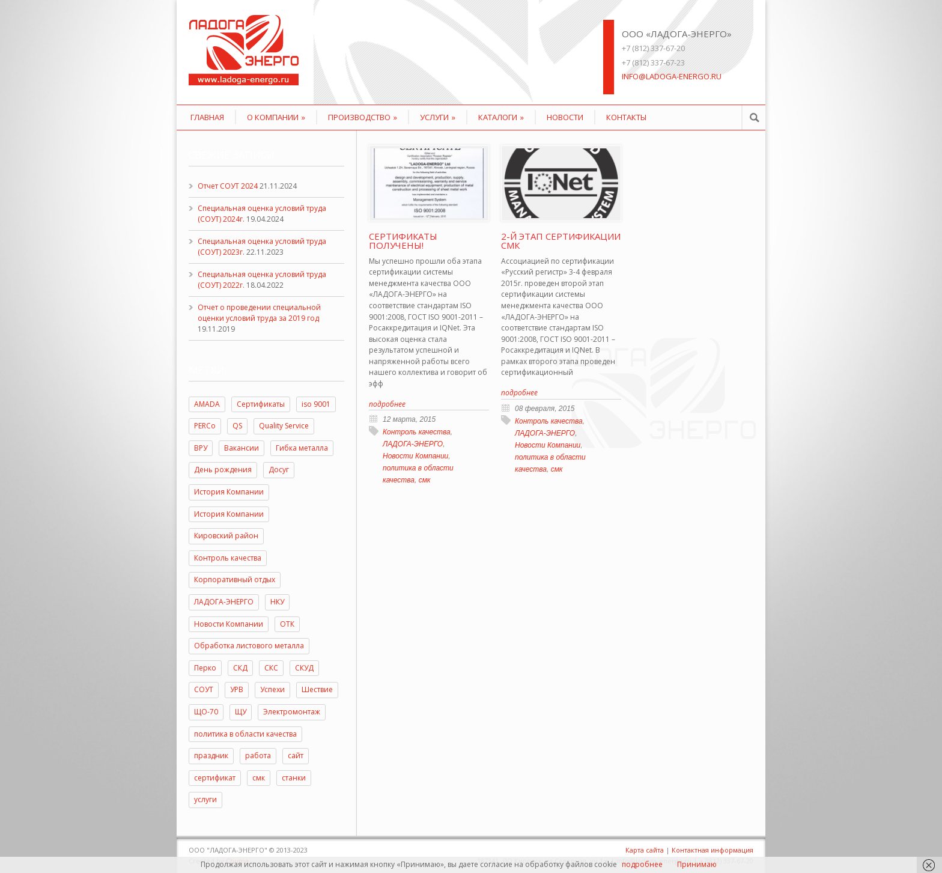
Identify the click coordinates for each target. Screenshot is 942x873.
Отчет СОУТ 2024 (228, 186)
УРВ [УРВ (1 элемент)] (236, 689)
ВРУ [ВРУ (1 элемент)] (200, 448)
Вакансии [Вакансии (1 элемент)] (241, 448)
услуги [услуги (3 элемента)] (205, 799)
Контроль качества (417, 432)
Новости (565, 117)
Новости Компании (415, 456)
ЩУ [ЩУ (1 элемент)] (240, 712)
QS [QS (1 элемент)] (237, 426)
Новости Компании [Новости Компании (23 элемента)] (228, 624)
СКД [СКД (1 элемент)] (240, 668)
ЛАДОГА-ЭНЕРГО (413, 444)
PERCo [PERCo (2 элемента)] (205, 426)
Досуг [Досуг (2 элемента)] (279, 469)
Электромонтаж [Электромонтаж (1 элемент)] (291, 712)
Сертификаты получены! (403, 240)
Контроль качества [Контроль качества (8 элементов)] (227, 558)
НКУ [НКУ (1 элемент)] (277, 602)
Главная (207, 117)
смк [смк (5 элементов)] (258, 778)
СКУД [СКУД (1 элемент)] (304, 668)
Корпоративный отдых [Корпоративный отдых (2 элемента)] (234, 579)
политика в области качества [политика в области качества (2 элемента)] (245, 734)
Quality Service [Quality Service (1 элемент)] (284, 426)
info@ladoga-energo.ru (672, 76)
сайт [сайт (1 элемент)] (295, 755)
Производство (362, 117)
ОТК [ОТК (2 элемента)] (287, 624)
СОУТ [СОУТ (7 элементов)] (203, 689)
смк (425, 480)
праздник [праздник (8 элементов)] (211, 755)
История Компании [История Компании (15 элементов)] (229, 492)
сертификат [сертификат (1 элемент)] (214, 778)
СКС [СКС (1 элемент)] (271, 668)
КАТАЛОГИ (501, 117)
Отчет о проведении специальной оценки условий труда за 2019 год (259, 312)
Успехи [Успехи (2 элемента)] (272, 689)
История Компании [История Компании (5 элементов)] (229, 514)
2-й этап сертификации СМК (561, 240)
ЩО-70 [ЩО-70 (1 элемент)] (206, 712)
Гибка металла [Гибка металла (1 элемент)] (302, 448)
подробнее (642, 864)
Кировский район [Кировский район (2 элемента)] (226, 536)
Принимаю (697, 864)
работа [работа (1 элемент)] (258, 755)
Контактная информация (712, 849)
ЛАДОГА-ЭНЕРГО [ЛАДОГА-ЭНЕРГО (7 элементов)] (224, 602)
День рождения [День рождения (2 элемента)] (223, 469)
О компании (276, 117)
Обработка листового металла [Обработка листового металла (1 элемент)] (249, 645)
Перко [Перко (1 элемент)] (205, 668)
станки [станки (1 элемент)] (294, 778)
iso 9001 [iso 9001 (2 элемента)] (316, 404)
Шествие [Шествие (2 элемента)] (317, 689)
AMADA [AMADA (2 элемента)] (207, 404)
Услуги (437, 117)
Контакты (626, 117)
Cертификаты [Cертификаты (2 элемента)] (261, 404)
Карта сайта (644, 849)
